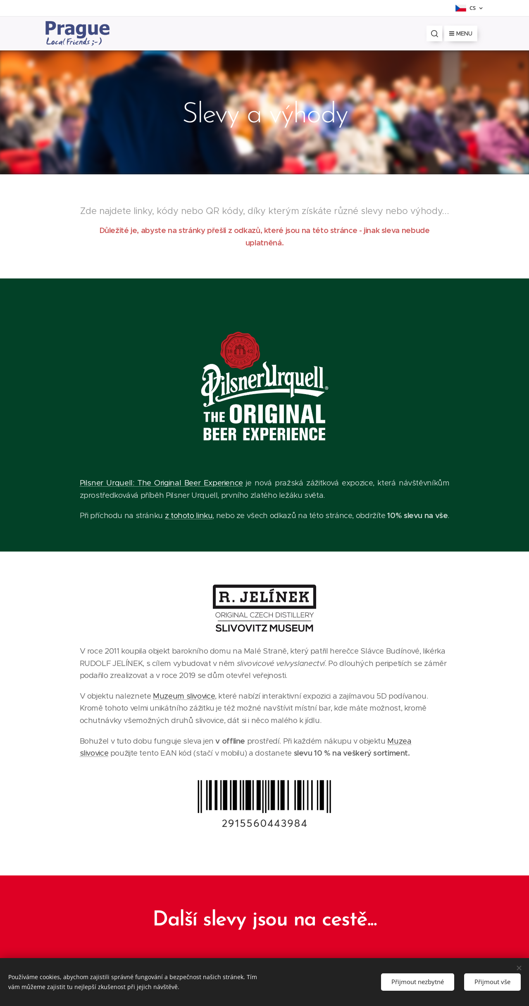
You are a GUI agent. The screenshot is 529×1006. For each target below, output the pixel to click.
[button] (434, 33)
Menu (460, 33)
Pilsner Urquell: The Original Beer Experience (161, 483)
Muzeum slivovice (184, 696)
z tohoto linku (189, 516)
